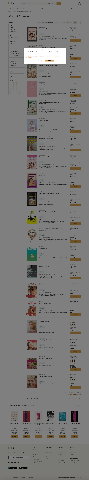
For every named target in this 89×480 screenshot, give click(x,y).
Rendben (49, 60)
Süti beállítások (39, 60)
